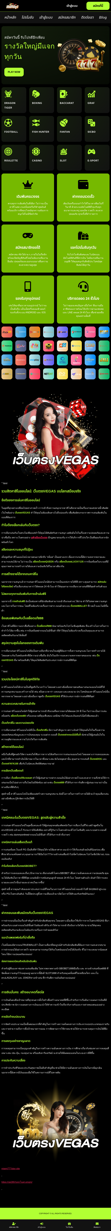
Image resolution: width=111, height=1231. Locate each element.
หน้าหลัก (10, 17)
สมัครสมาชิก (66, 17)
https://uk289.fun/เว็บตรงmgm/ (16, 1182)
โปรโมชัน (27, 17)
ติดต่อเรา (87, 17)
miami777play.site (10, 1168)
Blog (103, 17)
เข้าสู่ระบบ (45, 17)
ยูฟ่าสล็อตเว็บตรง (39, 537)
